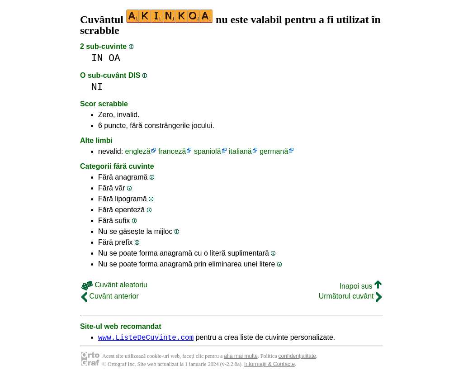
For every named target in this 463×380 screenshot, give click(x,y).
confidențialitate (297, 357)
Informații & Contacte (269, 365)
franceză (172, 151)
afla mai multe (241, 357)
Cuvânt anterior (110, 296)
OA (114, 58)
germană (274, 151)
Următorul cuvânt (350, 296)
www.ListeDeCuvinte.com (146, 338)
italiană (240, 151)
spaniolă (207, 151)
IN (97, 58)
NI (97, 87)
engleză (138, 151)
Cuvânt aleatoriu (114, 285)
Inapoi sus (361, 286)
